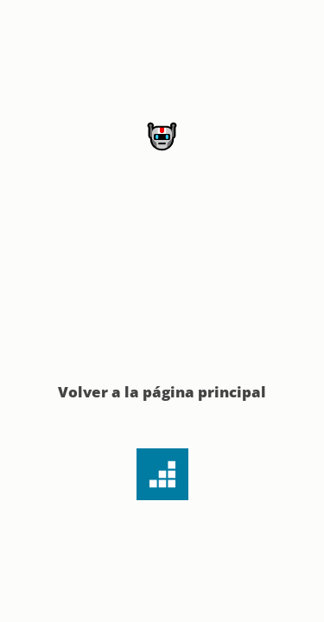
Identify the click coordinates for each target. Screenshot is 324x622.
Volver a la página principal (162, 392)
